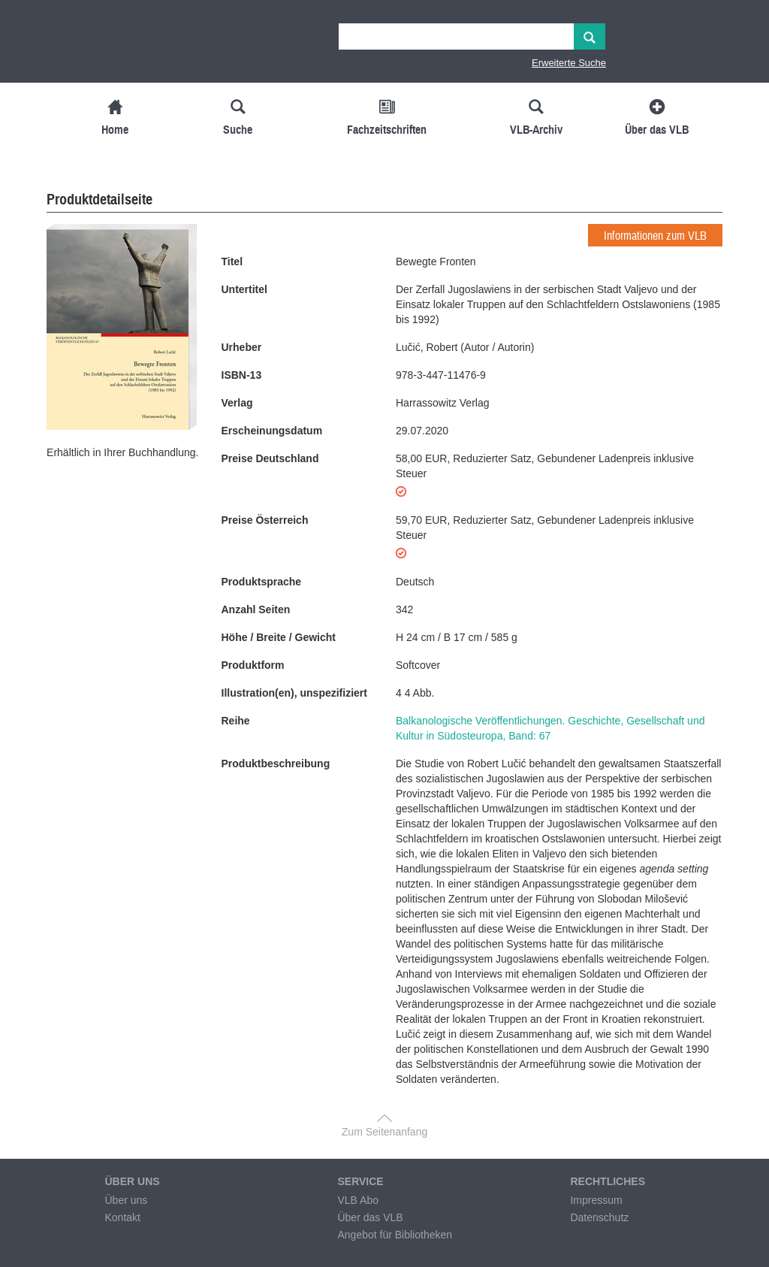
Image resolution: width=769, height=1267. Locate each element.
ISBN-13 (242, 375)
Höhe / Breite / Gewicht (279, 637)
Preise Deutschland (270, 458)
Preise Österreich (265, 520)
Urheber (242, 347)
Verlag (237, 403)
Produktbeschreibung (276, 763)
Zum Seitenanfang (384, 1132)
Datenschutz (599, 1217)
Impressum (596, 1200)
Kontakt (122, 1217)
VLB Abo (357, 1200)
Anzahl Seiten (256, 609)
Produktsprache (262, 582)
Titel (232, 262)
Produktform (253, 665)
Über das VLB (370, 1217)
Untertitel (244, 289)
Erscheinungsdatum (272, 431)
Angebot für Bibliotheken (394, 1235)
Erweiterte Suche (569, 62)
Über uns (125, 1200)
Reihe (236, 721)
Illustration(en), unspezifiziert (294, 693)
